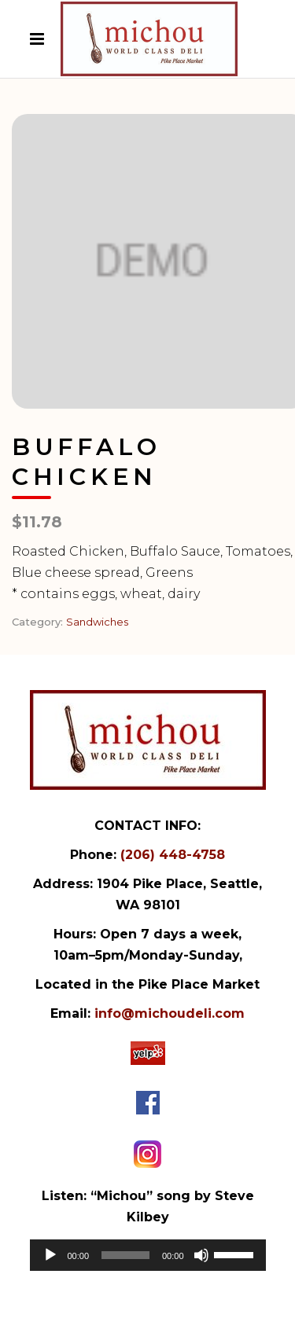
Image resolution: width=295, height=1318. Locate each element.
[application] (148, 1255)
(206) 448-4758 (172, 854)
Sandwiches (97, 621)
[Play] (50, 1255)
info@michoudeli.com (169, 1013)
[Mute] (201, 1255)
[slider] (125, 1255)
